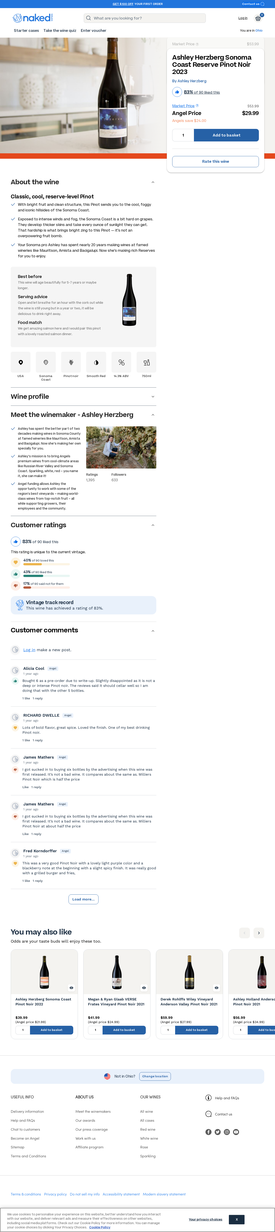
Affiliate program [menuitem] (89, 1146)
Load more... (83, 899)
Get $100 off (123, 4)
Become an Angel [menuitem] (25, 1138)
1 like (26, 698)
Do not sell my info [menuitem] (85, 1193)
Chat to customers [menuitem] (25, 1129)
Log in (242, 18)
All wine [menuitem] (146, 1111)
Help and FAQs (227, 1097)
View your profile (15, 649)
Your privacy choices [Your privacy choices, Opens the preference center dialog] (206, 1219)
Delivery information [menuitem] (27, 1111)
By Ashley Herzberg (189, 81)
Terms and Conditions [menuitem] (28, 1155)
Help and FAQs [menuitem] (23, 1120)
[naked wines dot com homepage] (33, 18)
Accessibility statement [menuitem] (121, 1193)
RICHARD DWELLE (41, 715)
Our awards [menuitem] (85, 1120)
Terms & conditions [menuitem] (26, 1193)
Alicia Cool (33, 668)
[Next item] (259, 933)
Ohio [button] (258, 31)
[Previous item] (244, 933)
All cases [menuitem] (147, 1120)
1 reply (38, 698)
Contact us (253, 4)
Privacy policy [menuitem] (55, 1193)
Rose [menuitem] (144, 1146)
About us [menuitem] (84, 1097)
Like (26, 787)
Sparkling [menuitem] (148, 1155)
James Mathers (38, 757)
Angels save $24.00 (189, 121)
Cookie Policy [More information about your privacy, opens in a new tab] (99, 1227)
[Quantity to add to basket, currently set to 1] (183, 135)
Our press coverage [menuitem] (91, 1129)
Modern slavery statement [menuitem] (164, 1193)
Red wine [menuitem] (147, 1129)
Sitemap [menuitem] (17, 1146)
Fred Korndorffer (40, 850)
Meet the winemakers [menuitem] (93, 1111)
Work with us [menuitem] (85, 1138)
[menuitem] (26, 30)
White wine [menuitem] (149, 1138)
